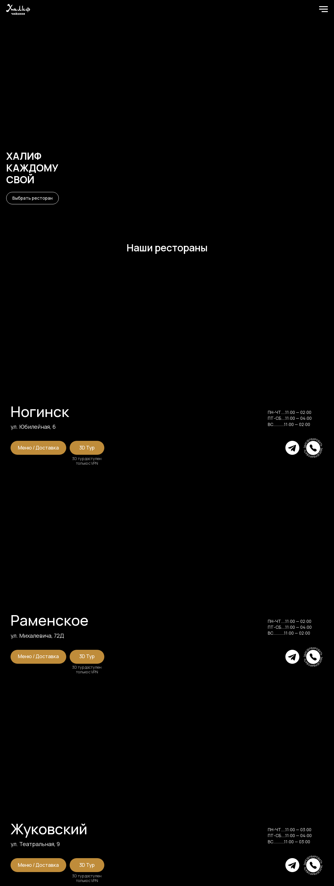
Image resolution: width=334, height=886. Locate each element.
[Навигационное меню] (323, 9)
